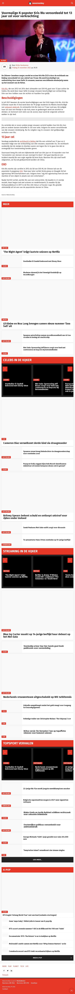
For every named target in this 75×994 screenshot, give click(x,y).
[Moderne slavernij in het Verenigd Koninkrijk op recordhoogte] (12, 273)
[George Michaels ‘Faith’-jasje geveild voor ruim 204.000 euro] (12, 838)
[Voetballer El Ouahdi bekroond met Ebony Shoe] (12, 261)
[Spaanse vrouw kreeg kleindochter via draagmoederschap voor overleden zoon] (12, 452)
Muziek (5, 319)
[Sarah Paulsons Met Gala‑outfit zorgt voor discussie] (12, 527)
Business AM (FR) (23, 983)
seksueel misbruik (12, 107)
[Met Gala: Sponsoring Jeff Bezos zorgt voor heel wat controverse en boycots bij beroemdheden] (12, 349)
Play (4, 439)
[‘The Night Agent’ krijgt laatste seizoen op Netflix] (37, 228)
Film (4, 723)
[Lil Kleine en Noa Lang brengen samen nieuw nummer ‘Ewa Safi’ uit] (37, 300)
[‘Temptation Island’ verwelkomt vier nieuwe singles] (12, 850)
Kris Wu (5, 89)
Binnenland (6, 805)
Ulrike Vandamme (22, 65)
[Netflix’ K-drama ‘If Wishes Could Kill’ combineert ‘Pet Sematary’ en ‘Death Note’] (47, 564)
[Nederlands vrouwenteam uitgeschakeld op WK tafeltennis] (37, 674)
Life (26, 966)
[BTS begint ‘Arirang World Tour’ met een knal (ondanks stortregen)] (37, 892)
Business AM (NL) (8, 983)
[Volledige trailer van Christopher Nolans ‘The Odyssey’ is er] (12, 719)
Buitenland (6, 278)
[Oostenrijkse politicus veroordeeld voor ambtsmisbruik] (12, 825)
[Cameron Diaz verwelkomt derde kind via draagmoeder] (37, 420)
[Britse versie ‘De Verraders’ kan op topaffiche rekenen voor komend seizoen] (12, 732)
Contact (5, 989)
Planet (16, 966)
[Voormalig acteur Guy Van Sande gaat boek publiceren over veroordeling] (12, 647)
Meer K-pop (52, 958)
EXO (21, 171)
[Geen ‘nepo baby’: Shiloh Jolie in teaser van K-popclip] (5, 920)
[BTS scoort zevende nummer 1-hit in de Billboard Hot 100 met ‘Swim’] (5, 927)
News (4, 966)
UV (4, 66)
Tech (4, 711)
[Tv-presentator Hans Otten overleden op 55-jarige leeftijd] (12, 540)
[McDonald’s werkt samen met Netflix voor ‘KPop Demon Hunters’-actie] (5, 942)
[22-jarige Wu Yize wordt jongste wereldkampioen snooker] (12, 788)
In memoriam (6, 544)
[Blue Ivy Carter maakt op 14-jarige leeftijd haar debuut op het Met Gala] (37, 611)
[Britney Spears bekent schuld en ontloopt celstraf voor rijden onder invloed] (37, 492)
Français (5, 975)
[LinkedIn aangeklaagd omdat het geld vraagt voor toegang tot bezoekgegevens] (12, 706)
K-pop (3, 60)
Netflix (5, 247)
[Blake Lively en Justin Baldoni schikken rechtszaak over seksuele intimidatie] (12, 813)
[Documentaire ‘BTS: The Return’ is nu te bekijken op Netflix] (5, 935)
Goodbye (34, 983)
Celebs (5, 266)
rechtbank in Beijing (28, 141)
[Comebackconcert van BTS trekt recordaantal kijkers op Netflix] (5, 950)
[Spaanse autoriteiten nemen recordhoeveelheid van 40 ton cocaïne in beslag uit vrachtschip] (12, 336)
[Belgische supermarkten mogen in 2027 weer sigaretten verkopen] (12, 801)
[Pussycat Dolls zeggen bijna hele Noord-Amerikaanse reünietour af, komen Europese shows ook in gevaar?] (12, 465)
